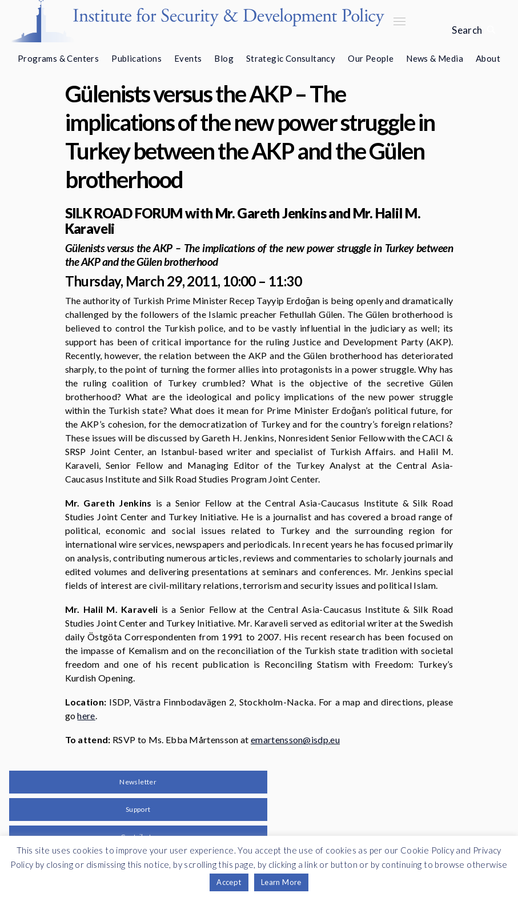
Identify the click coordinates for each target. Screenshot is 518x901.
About (488, 58)
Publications (136, 58)
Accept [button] (228, 882)
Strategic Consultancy (290, 58)
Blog (224, 58)
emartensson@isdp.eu (295, 739)
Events (188, 58)
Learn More (281, 882)
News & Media (434, 58)
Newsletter (137, 782)
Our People (370, 58)
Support (138, 809)
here (86, 715)
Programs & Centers (58, 58)
